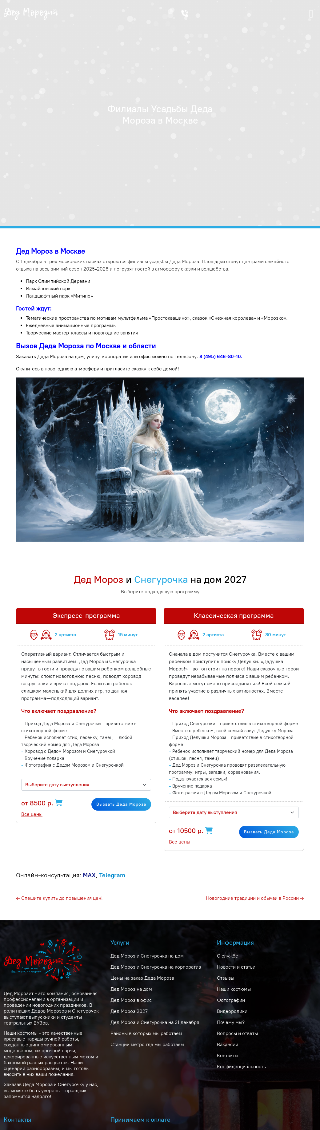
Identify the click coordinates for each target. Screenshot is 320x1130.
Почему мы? (231, 1022)
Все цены (31, 814)
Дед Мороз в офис (131, 1000)
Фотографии (231, 1000)
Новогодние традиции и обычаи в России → (255, 898)
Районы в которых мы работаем (146, 1033)
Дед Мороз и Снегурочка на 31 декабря (154, 1022)
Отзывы (225, 978)
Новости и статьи (236, 967)
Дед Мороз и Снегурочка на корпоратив (155, 967)
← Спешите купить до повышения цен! (59, 898)
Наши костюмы (234, 989)
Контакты (227, 1055)
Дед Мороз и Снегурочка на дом (147, 956)
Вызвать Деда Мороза (121, 804)
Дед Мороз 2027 (129, 1011)
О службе (227, 956)
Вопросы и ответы (237, 1033)
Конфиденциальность (241, 1066)
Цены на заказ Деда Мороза (142, 978)
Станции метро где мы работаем (147, 1044)
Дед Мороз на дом (131, 989)
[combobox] (86, 785)
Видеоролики (232, 1011)
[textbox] (82, 784)
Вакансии (227, 1044)
